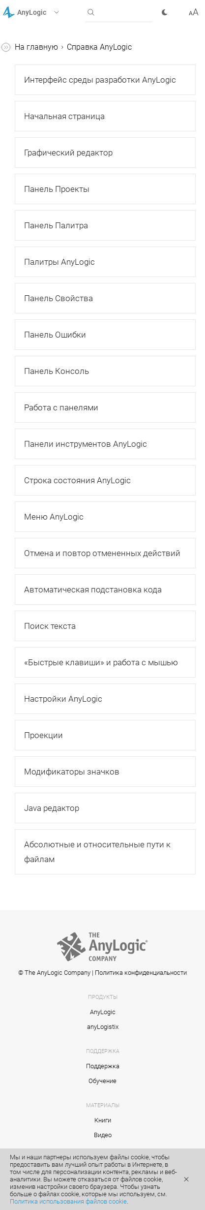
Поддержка (102, 1066)
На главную (36, 47)
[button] (43, 12)
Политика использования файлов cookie (68, 1201)
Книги (102, 1120)
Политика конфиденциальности (141, 972)
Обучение (102, 1081)
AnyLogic (103, 1012)
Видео (103, 1135)
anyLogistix (102, 1026)
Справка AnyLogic (99, 47)
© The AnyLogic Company (54, 972)
